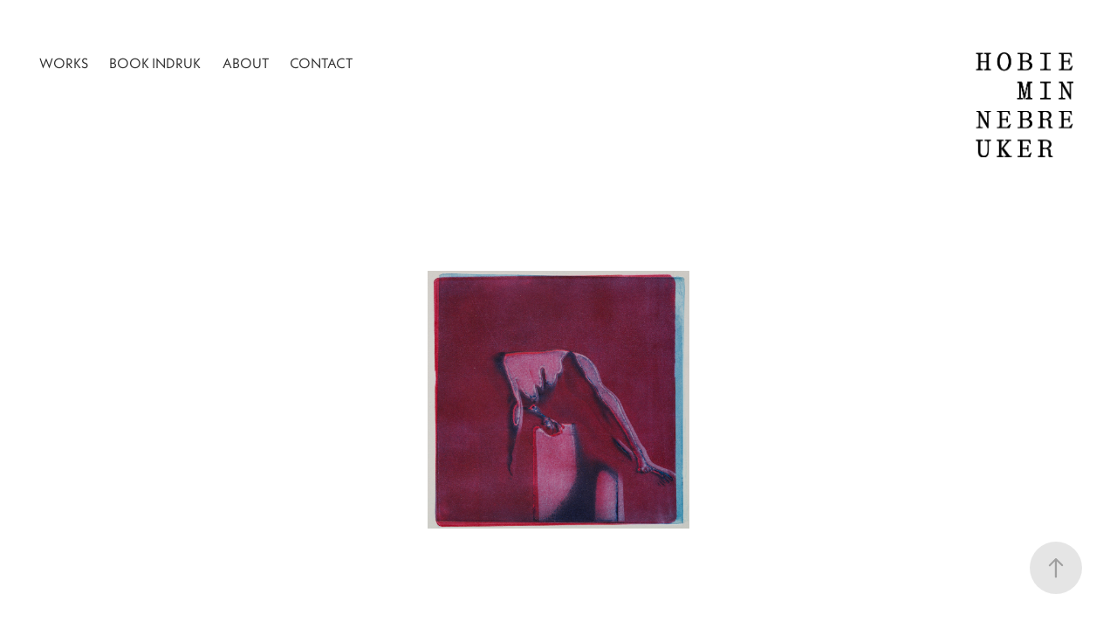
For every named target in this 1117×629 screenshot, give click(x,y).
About (246, 63)
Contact (321, 63)
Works (63, 63)
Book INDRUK (155, 63)
